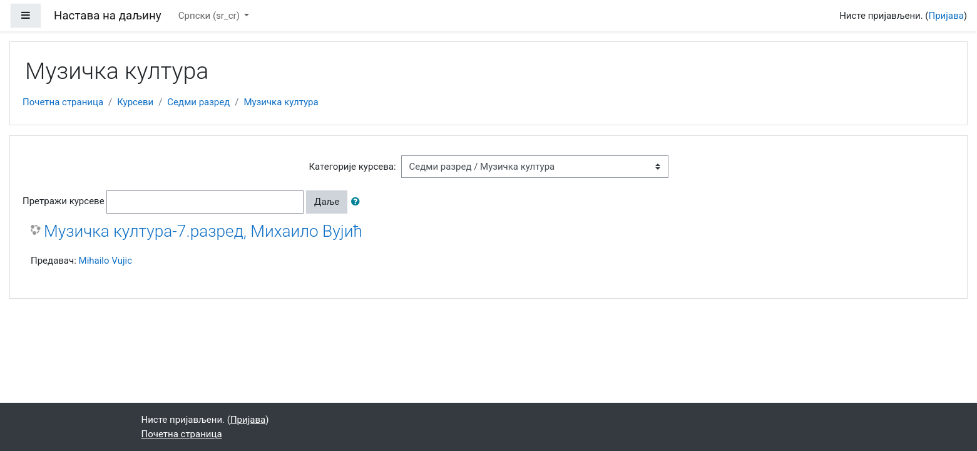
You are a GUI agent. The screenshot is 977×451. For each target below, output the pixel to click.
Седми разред (198, 102)
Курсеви (135, 102)
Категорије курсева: (352, 166)
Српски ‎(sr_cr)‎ (210, 15)
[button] (358, 202)
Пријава (946, 15)
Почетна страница (63, 102)
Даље (326, 201)
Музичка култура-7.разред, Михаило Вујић (203, 231)
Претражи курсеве (64, 201)
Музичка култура (280, 102)
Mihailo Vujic (105, 260)
